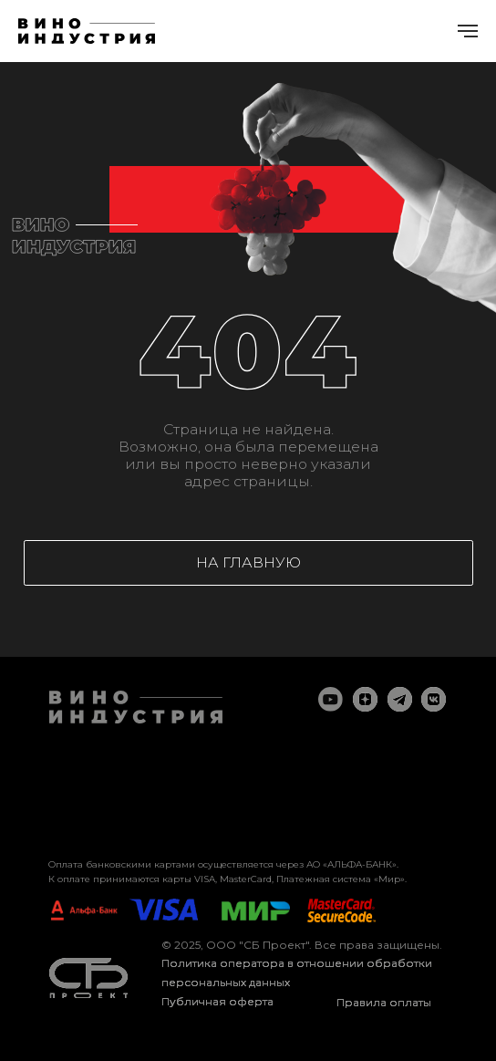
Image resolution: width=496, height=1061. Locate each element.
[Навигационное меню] (468, 31)
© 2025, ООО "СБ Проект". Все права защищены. (301, 945)
